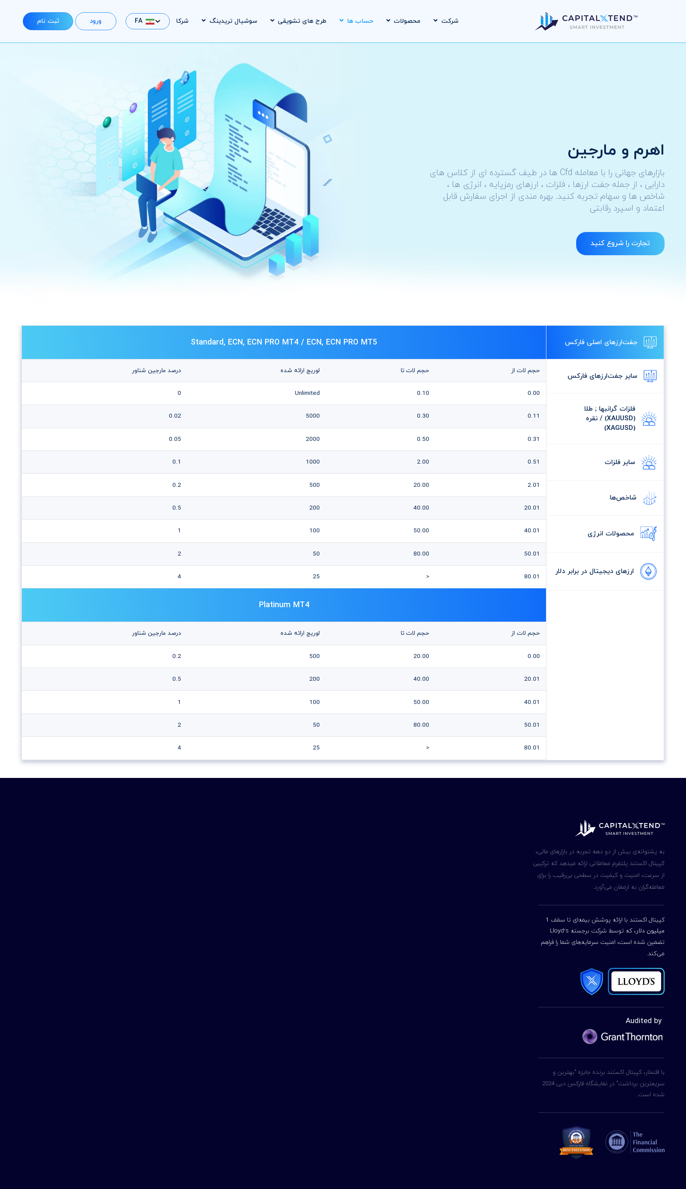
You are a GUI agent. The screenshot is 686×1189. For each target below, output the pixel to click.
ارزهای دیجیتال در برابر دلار (606, 571)
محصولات (403, 21)
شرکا (182, 21)
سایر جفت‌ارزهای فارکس (612, 376)
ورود (96, 21)
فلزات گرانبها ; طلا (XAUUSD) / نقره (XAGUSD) (620, 418)
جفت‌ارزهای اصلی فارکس (611, 342)
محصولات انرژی (622, 533)
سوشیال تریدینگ (229, 21)
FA (144, 21)
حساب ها (356, 21)
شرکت (446, 21)
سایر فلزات (631, 462)
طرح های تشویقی (298, 21)
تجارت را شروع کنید (620, 244)
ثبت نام (48, 21)
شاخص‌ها (633, 498)
